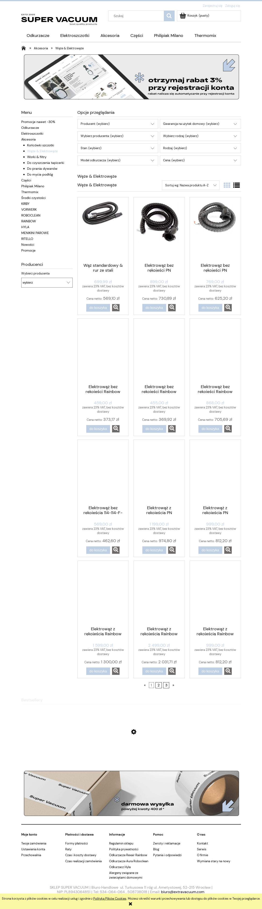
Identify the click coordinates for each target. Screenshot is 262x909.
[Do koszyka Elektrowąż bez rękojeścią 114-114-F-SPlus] (98, 550)
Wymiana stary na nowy (213, 861)
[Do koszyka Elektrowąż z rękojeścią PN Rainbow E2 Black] (154, 550)
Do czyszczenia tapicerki (45, 163)
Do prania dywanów (42, 168)
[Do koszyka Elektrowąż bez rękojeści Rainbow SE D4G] (98, 429)
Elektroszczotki (32, 133)
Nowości (27, 244)
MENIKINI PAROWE (35, 233)
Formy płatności (76, 843)
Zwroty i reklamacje (166, 843)
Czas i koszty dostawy (80, 855)
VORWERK (29, 209)
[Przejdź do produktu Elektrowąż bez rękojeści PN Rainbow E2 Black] (159, 229)
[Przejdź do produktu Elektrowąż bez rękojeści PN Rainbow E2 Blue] (215, 229)
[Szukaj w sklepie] (137, 16)
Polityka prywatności (123, 849)
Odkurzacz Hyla (120, 867)
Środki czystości (33, 198)
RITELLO (27, 239)
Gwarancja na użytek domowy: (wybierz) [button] (191, 124)
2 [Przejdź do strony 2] (159, 685)
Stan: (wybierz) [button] (91, 148)
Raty (68, 849)
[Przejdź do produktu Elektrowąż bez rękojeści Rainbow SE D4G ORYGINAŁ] (159, 351)
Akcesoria (28, 139)
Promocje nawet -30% (38, 122)
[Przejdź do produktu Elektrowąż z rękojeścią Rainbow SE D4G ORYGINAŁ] (215, 593)
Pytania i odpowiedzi (167, 855)
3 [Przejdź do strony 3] (166, 685)
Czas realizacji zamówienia (83, 861)
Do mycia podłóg (40, 174)
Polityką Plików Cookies (109, 899)
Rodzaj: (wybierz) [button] (175, 148)
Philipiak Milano (32, 186)
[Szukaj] (169, 16)
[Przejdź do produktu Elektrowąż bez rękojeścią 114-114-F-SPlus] (103, 472)
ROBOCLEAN (30, 215)
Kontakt (202, 843)
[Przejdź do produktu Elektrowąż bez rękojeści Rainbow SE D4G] (103, 351)
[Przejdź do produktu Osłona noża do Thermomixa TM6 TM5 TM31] (131, 754)
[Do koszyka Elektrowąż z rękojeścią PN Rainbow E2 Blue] (210, 550)
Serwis (201, 849)
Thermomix (29, 192)
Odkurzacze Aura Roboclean (128, 861)
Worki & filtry (37, 157)
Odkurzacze (30, 128)
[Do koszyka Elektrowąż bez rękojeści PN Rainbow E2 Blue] (210, 308)
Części (26, 180)
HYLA (25, 227)
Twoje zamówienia (33, 843)
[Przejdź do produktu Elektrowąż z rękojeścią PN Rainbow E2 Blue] (215, 472)
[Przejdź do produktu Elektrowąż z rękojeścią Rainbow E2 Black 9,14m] (159, 593)
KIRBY (25, 204)
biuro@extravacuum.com (182, 891)
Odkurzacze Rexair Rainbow (128, 855)
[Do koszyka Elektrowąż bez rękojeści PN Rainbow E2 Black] (154, 308)
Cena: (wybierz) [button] (174, 160)
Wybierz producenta (35, 273)
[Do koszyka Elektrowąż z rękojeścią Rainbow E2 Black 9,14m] (154, 671)
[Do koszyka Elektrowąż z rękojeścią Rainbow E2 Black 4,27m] (98, 671)
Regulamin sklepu (121, 843)
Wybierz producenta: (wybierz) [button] (102, 136)
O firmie (202, 855)
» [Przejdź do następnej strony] (173, 685)
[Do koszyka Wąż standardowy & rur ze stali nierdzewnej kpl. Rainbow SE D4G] (98, 308)
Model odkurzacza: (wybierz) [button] (100, 160)
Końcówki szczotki (40, 145)
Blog (156, 849)
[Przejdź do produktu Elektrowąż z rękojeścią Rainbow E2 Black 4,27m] (103, 593)
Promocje (28, 250)
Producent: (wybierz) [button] (95, 124)
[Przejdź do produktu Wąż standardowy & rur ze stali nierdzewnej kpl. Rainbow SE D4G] (103, 229)
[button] (116, 307)
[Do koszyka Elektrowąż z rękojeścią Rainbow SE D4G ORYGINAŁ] (210, 671)
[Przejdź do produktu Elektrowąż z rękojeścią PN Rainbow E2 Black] (159, 472)
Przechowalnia (31, 855)
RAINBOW (28, 221)
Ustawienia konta (33, 849)
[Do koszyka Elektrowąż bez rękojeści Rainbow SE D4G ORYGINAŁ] (154, 429)
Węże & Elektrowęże (42, 151)
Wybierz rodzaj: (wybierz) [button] (180, 136)
